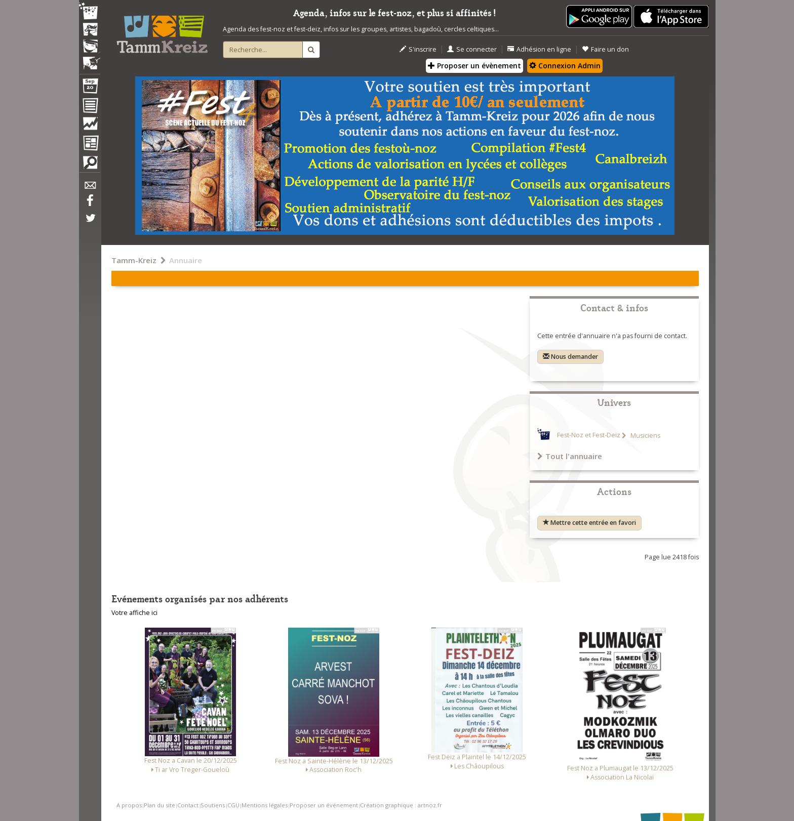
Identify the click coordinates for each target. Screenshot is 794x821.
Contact (187, 805)
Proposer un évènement (474, 65)
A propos (129, 805)
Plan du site (159, 805)
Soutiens (213, 805)
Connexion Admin (565, 65)
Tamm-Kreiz (133, 260)
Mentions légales (265, 805)
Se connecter (472, 49)
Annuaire (185, 260)
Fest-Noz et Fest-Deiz (588, 435)
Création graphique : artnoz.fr (401, 805)
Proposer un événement (324, 805)
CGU (233, 805)
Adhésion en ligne (539, 49)
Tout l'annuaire (569, 456)
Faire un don (605, 49)
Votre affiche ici (134, 612)
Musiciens (644, 435)
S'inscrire (418, 49)
